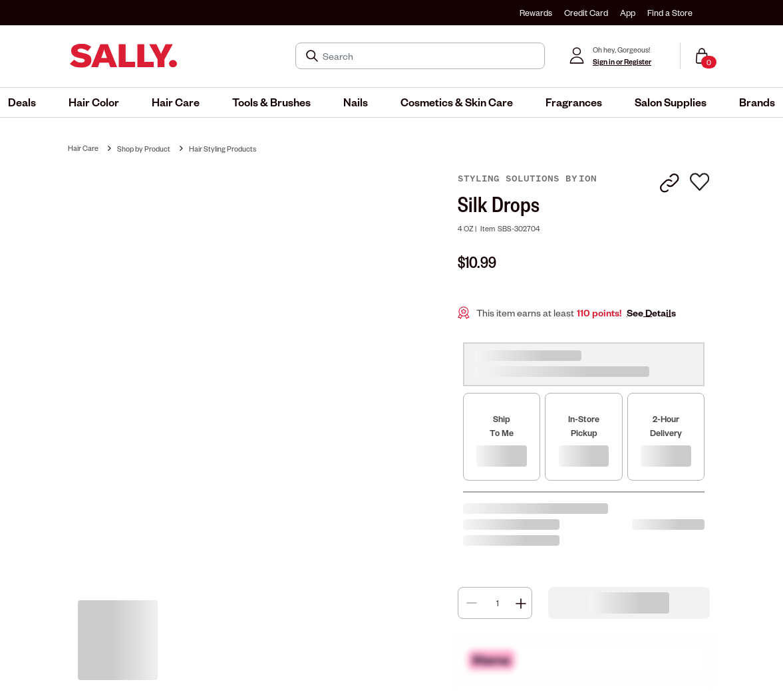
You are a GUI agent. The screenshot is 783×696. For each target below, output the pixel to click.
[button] (22, 102)
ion (588, 179)
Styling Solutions (511, 179)
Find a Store (670, 12)
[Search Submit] (313, 56)
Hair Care (83, 148)
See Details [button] (651, 312)
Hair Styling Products (222, 149)
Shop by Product (143, 149)
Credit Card (586, 12)
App (627, 12)
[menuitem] (22, 102)
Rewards (536, 12)
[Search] (429, 55)
